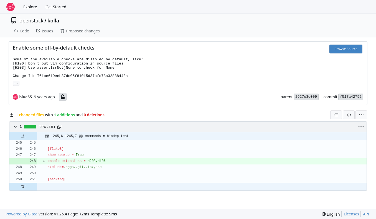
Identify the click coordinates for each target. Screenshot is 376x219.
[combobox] (336, 114)
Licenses (351, 214)
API (366, 214)
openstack (31, 20)
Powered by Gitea (21, 214)
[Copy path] (59, 127)
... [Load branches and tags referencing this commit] (16, 83)
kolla (53, 20)
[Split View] (349, 114)
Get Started (55, 6)
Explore (30, 6)
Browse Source (345, 49)
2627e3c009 (306, 97)
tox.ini (47, 127)
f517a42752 (351, 97)
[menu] (361, 114)
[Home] (10, 7)
